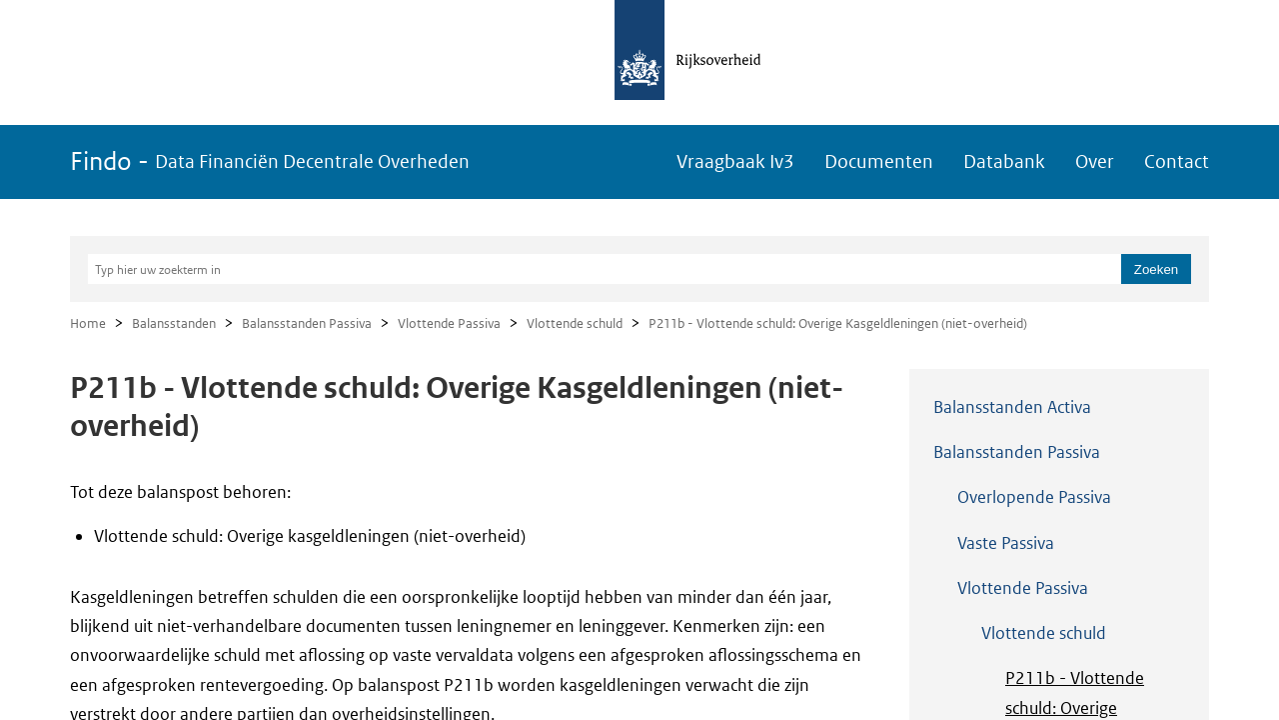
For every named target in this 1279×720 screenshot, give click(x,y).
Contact (1176, 161)
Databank (1004, 161)
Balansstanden (174, 323)
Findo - (270, 161)
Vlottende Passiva (449, 323)
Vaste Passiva (1005, 543)
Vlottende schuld (575, 323)
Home (88, 323)
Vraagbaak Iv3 (735, 161)
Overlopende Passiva (1034, 497)
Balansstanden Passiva (307, 323)
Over (1094, 161)
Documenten (878, 161)
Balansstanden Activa (1012, 407)
